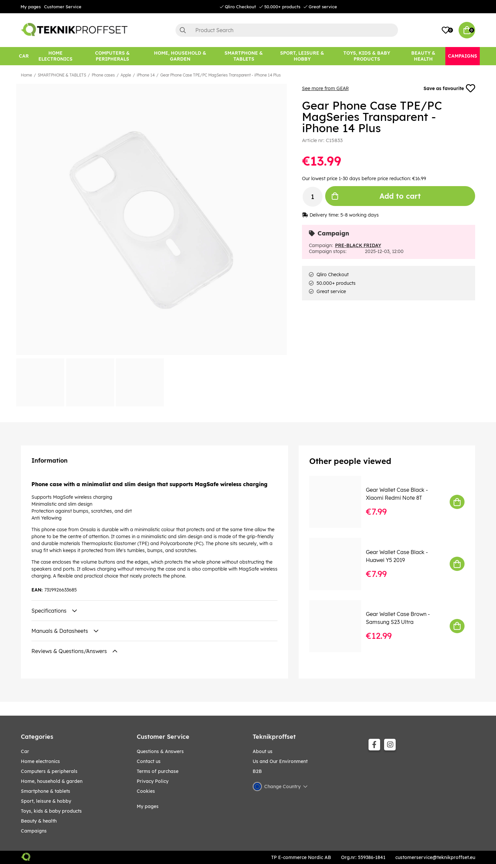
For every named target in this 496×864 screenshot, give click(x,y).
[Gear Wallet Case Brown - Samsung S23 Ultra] (340, 626)
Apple (126, 75)
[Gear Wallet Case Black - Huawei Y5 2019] (340, 564)
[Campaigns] (462, 56)
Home (26, 75)
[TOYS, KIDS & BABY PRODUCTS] (367, 56)
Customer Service (62, 6)
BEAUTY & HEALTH (39, 821)
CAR (25, 751)
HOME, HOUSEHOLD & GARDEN (51, 781)
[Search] (286, 30)
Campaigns (34, 831)
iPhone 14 (146, 75)
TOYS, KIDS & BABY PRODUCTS (51, 811)
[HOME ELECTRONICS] (55, 56)
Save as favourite (449, 88)
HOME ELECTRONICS (40, 761)
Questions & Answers (160, 751)
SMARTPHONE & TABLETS (62, 75)
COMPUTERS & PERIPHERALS (49, 771)
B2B (257, 771)
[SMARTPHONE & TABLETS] (244, 56)
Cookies (146, 791)
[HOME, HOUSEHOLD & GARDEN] (180, 56)
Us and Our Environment (280, 761)
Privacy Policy (153, 781)
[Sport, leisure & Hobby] (302, 56)
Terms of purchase (157, 771)
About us (263, 751)
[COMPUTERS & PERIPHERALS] (112, 56)
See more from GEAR (325, 88)
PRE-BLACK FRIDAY (358, 245)
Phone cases (103, 75)
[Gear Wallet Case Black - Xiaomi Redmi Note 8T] (340, 502)
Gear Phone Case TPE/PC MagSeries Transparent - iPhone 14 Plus (220, 75)
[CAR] (23, 56)
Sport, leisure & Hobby (46, 801)
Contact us (149, 761)
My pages (31, 6)
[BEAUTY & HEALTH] (423, 56)
